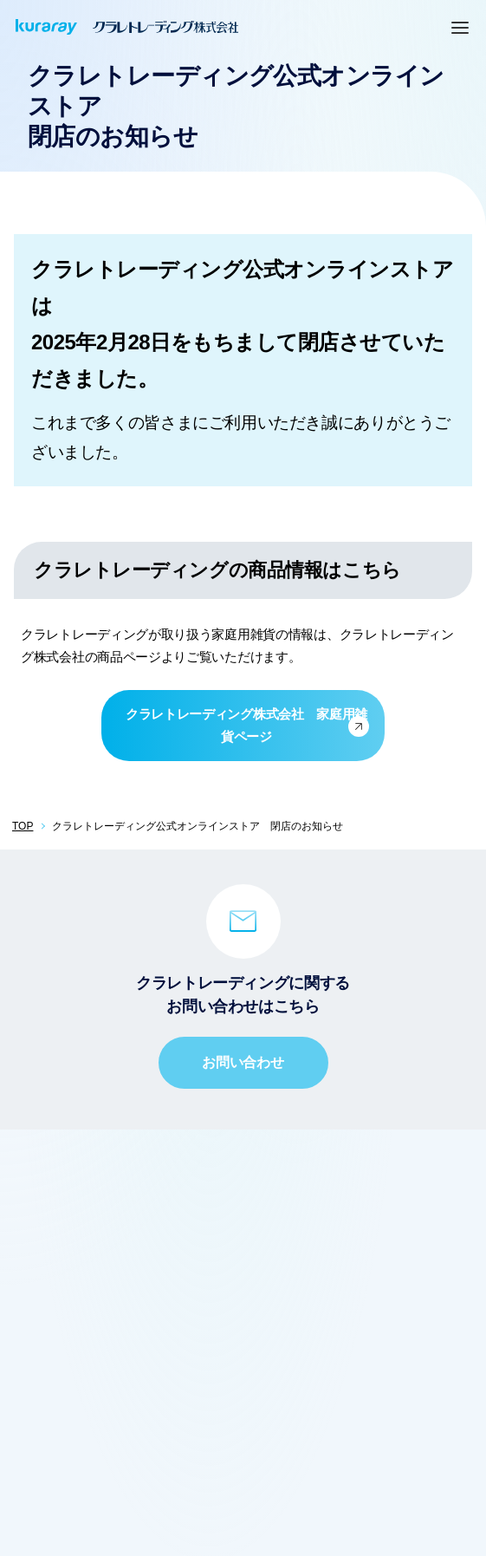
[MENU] (460, 27)
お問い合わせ (242, 1062)
